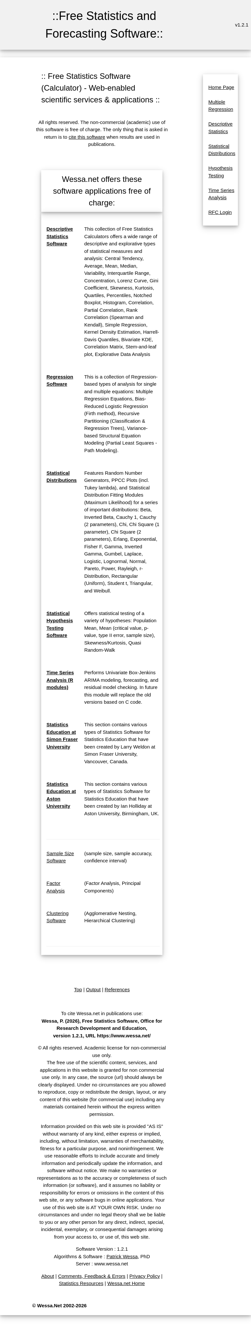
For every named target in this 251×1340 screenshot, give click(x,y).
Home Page (221, 87)
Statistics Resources (81, 1283)
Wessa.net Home (126, 1283)
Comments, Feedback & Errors (92, 1276)
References (117, 989)
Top (78, 989)
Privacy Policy (144, 1276)
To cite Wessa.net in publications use (101, 1013)
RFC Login (220, 212)
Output (93, 989)
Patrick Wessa (122, 1256)
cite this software (87, 137)
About (47, 1276)
